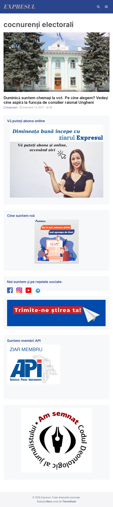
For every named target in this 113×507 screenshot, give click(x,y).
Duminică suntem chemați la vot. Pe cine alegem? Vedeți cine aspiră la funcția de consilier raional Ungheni (56, 100)
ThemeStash (69, 501)
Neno (49, 501)
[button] (98, 6)
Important (12, 107)
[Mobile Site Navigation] (106, 7)
